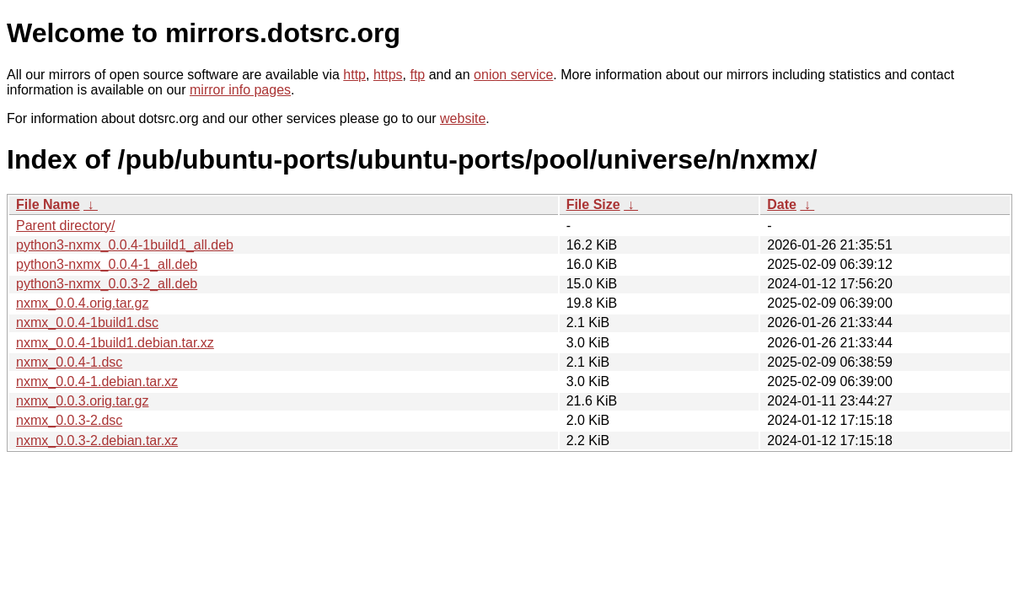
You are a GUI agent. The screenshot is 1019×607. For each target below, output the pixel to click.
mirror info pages (240, 90)
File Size (593, 204)
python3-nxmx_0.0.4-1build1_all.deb (124, 245)
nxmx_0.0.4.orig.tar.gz (82, 303)
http (354, 74)
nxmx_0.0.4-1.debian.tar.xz (97, 381)
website (462, 118)
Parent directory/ (65, 225)
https (388, 74)
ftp (417, 74)
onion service (513, 74)
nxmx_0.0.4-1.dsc (69, 362)
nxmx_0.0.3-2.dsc (69, 420)
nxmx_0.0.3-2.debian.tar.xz (97, 440)
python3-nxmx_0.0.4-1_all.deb (106, 264)
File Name (48, 204)
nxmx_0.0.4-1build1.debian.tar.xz (115, 343)
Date (781, 204)
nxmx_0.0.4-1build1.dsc (87, 322)
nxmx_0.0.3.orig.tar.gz (82, 401)
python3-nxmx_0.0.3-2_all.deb (106, 284)
